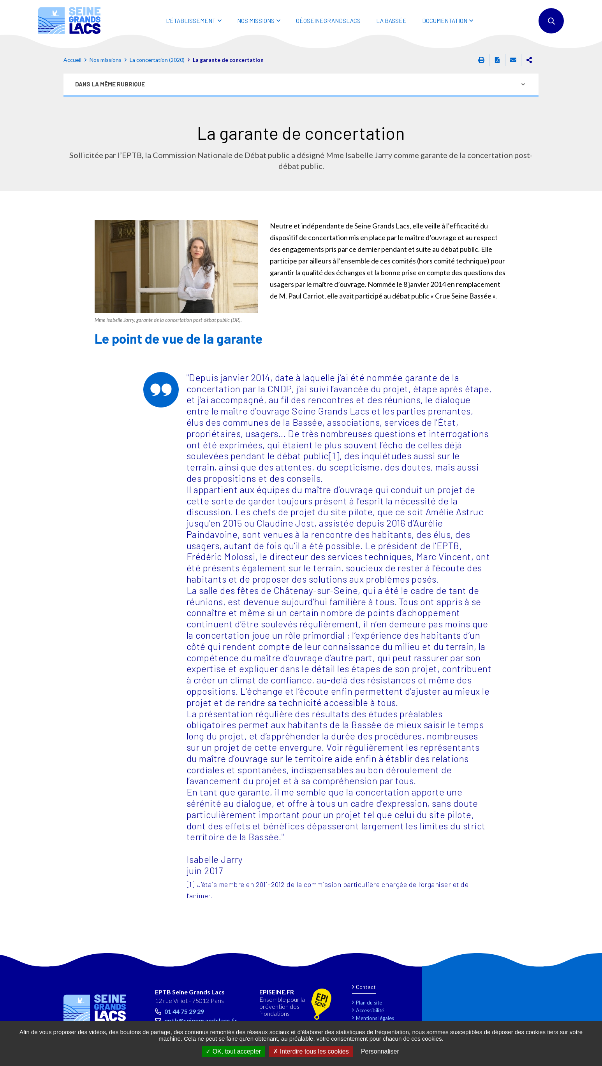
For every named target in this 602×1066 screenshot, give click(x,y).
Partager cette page (529, 60)
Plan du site (369, 1002)
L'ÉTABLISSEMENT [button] (191, 20)
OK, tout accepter (233, 1051)
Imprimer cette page (481, 60)
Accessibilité (370, 1010)
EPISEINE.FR (276, 992)
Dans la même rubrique (110, 84)
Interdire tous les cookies (311, 1051)
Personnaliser (380, 1051)
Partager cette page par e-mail (513, 60)
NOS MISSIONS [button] (256, 20)
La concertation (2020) (157, 59)
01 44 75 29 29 (184, 1011)
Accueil (72, 59)
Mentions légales (375, 1018)
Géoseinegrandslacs (328, 20)
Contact (366, 986)
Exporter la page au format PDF (497, 60)
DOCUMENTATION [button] (444, 20)
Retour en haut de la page (578, 963)
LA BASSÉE (391, 20)
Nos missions (105, 59)
